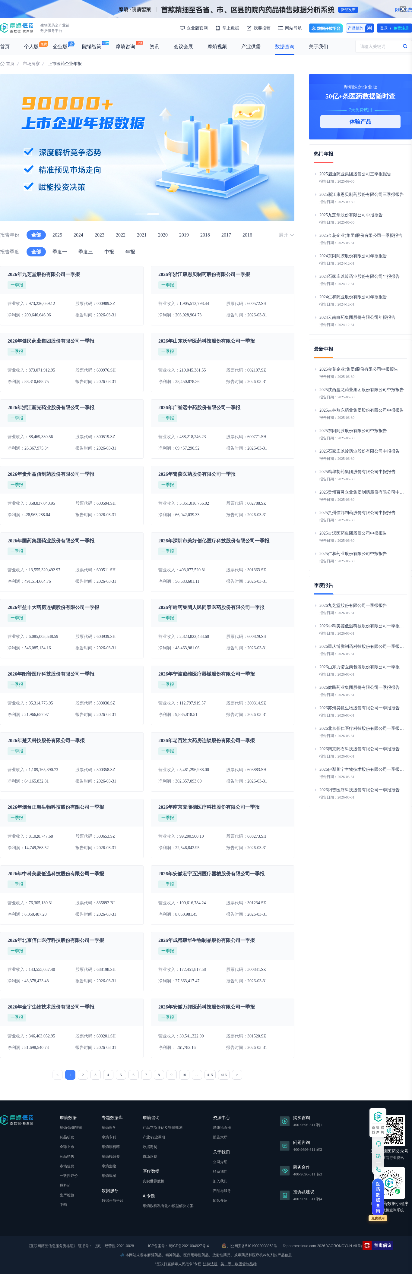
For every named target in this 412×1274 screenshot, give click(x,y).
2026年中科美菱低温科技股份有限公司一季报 (56, 873)
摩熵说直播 (222, 1127)
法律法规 (210, 1264)
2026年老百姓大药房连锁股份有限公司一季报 (206, 740)
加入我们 (220, 1181)
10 (184, 1074)
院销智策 (91, 46)
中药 (63, 1205)
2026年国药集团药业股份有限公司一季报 (51, 540)
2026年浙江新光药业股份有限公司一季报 (51, 407)
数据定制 (150, 1147)
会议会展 (183, 46)
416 (224, 1074)
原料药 (65, 1185)
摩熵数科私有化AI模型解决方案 (168, 1206)
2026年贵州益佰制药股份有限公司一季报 (51, 474)
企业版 (60, 46)
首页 (5, 46)
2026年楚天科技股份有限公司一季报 (46, 740)
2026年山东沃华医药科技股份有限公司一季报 (206, 341)
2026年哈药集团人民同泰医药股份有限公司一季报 (211, 607)
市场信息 (67, 1166)
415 (210, 1074)
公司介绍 (220, 1162)
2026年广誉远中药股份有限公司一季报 (199, 407)
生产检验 (67, 1195)
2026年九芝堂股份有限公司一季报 (44, 274)
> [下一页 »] (237, 1074)
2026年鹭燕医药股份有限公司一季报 (197, 474)
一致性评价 (69, 1176)
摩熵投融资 (111, 1156)
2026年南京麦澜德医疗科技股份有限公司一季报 (209, 807)
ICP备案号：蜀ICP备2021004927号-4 (178, 1246)
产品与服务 (222, 1191)
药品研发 (67, 1137)
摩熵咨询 (125, 46)
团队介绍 (220, 1200)
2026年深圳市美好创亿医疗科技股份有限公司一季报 (213, 540)
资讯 (154, 46)
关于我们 (318, 46)
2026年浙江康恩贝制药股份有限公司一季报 (204, 274)
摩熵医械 (109, 1176)
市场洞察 (31, 63)
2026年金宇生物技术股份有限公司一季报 (51, 1006)
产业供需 (251, 46)
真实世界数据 (153, 1181)
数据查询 (284, 46)
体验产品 (360, 122)
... (196, 1074)
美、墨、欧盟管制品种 (238, 1264)
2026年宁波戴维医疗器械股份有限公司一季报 (206, 673)
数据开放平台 (326, 28)
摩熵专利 (109, 1137)
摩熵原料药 (111, 1147)
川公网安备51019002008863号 (249, 1245)
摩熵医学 (109, 1127)
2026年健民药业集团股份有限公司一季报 (51, 341)
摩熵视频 (217, 46)
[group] (147, 147)
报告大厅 (220, 1137)
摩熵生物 (109, 1166)
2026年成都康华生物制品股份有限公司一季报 (206, 940)
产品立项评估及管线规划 (162, 1127)
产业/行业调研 (154, 1137)
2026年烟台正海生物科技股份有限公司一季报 (56, 807)
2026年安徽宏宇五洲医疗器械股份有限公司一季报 (211, 873)
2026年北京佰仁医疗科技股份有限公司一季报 (56, 940)
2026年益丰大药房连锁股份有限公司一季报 (53, 607)
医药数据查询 (378, 1197)
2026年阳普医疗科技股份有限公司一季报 (51, 673)
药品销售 (67, 1156)
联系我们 (220, 1171)
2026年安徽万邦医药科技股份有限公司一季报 (206, 1006)
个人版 (31, 46)
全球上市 (67, 1147)
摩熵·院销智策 (71, 1127)
